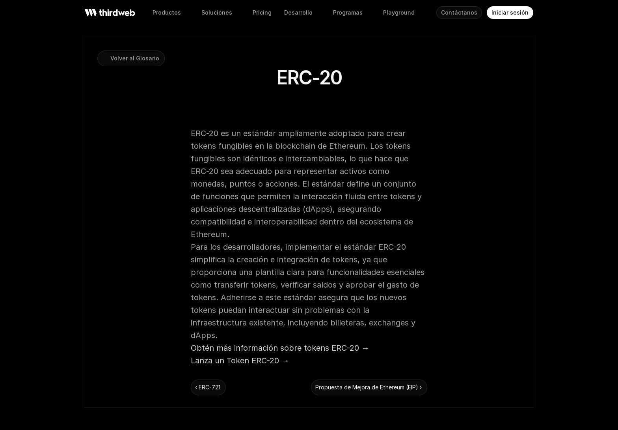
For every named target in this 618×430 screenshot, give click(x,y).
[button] (262, 12)
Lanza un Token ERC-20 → (240, 360)
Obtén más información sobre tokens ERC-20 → (280, 348)
